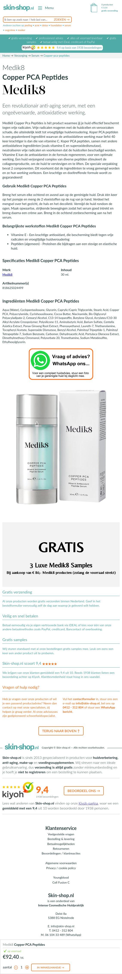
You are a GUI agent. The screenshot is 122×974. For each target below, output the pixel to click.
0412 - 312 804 (73, 707)
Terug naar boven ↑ (61, 731)
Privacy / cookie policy (61, 868)
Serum (35, 55)
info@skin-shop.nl (88, 703)
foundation (56, 25)
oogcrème (10, 30)
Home (6, 55)
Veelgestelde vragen (61, 834)
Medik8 (7, 274)
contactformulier (84, 699)
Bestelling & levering (60, 839)
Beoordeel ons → (83, 791)
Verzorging (20, 55)
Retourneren (61, 848)
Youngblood (61, 877)
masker (21, 30)
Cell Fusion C (61, 882)
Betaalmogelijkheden (61, 844)
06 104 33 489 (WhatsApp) (63, 935)
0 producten (107, 4)
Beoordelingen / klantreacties (61, 853)
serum (67, 25)
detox (45, 25)
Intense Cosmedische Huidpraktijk (61, 905)
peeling (28, 25)
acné (37, 25)
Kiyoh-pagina (88, 803)
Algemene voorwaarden (60, 863)
